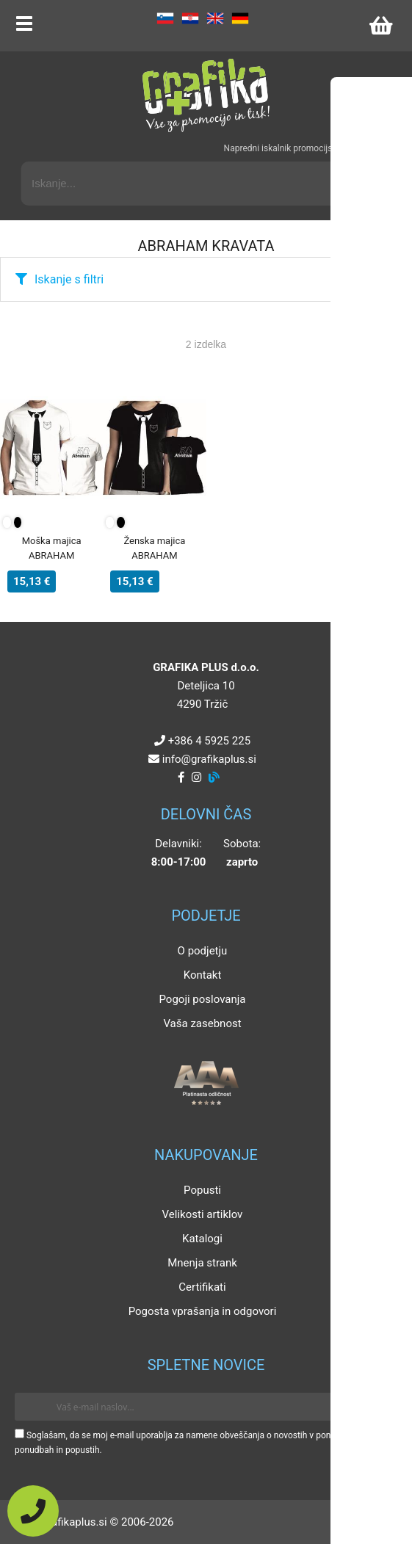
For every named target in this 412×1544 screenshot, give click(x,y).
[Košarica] (380, 25)
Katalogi (202, 1238)
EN (215, 18)
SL (165, 18)
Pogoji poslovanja (202, 999)
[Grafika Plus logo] (206, 95)
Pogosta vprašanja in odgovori (203, 1311)
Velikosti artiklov (202, 1214)
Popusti (202, 1190)
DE (240, 18)
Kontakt (203, 975)
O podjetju (203, 950)
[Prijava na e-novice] (376, 1407)
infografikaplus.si (209, 759)
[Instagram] (196, 777)
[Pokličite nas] (33, 1511)
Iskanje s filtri (69, 279)
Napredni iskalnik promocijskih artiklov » (302, 148)
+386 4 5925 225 (209, 740)
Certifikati (201, 1287)
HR (190, 18)
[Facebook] (181, 777)
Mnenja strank (202, 1262)
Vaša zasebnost (202, 1023)
